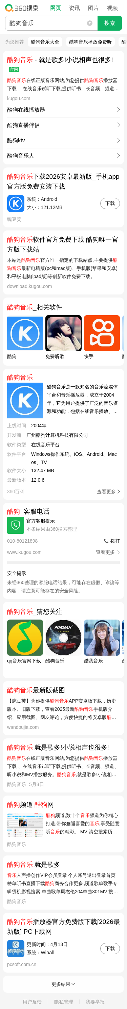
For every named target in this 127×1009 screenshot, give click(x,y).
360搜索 (23, 8)
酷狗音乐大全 (45, 42)
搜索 (109, 23)
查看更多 (106, 491)
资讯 (74, 8)
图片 (93, 8)
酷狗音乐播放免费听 (90, 42)
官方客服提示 (40, 521)
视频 (112, 8)
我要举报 (95, 1002)
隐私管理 (63, 1002)
